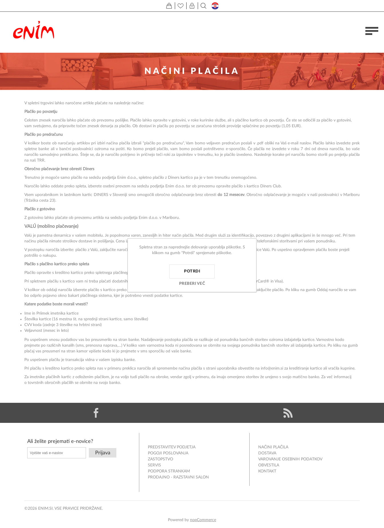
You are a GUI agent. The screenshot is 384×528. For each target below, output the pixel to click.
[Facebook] (96, 413)
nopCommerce (203, 520)
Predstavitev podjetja (171, 447)
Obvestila (268, 465)
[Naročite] (56, 452)
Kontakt (267, 471)
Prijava (102, 453)
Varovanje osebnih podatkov (290, 459)
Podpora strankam (169, 471)
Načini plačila (273, 447)
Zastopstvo (160, 459)
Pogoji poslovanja (168, 453)
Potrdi (192, 271)
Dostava (267, 453)
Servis (154, 465)
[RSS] (288, 413)
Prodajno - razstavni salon (178, 477)
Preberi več (192, 284)
